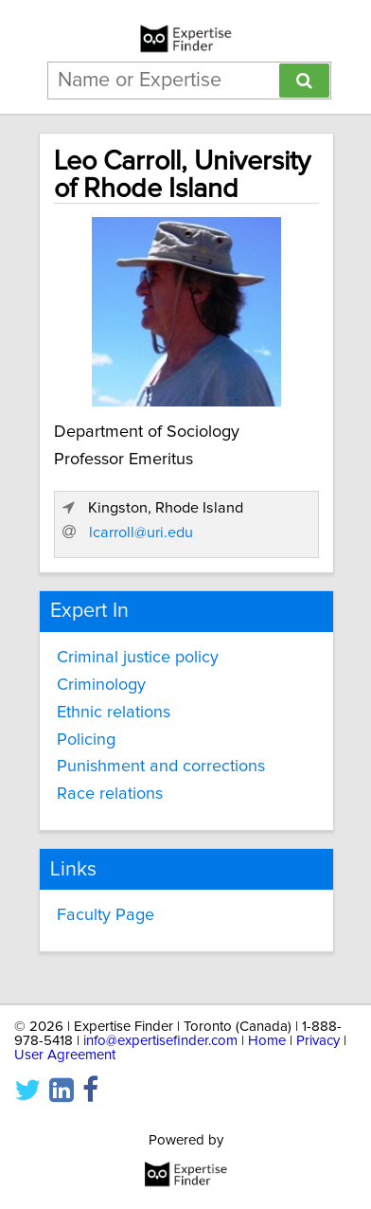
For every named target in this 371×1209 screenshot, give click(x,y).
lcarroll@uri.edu (141, 532)
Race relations (110, 794)
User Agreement (64, 1055)
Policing (86, 740)
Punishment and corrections (161, 766)
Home (267, 1041)
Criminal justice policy (138, 657)
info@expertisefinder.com (160, 1041)
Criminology (101, 685)
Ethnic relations (113, 712)
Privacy (318, 1041)
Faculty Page (105, 915)
